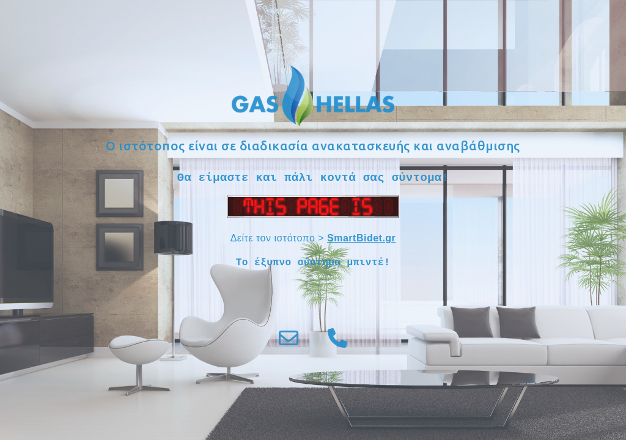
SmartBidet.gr (361, 238)
